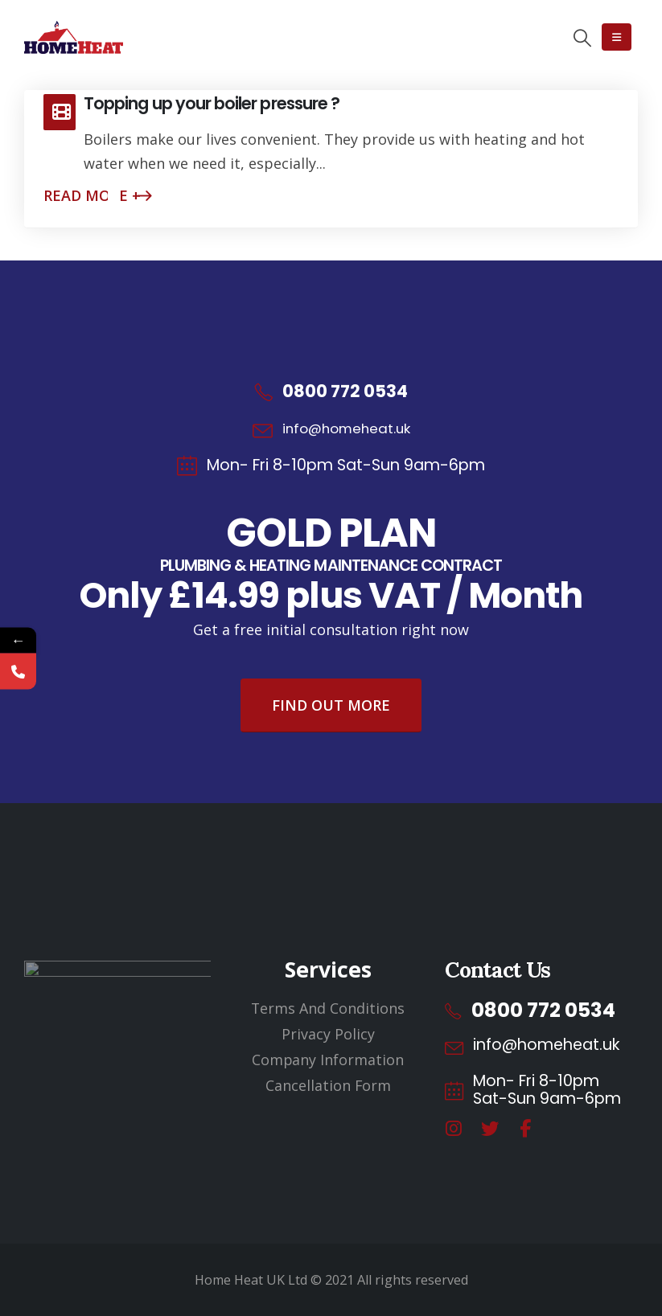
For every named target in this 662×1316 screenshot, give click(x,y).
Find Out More (331, 705)
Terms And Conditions (328, 1008)
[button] (581, 38)
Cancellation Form (328, 1085)
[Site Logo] (73, 37)
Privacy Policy (328, 1033)
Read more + (92, 195)
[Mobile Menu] (616, 37)
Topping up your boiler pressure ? (211, 103)
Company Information (328, 1059)
